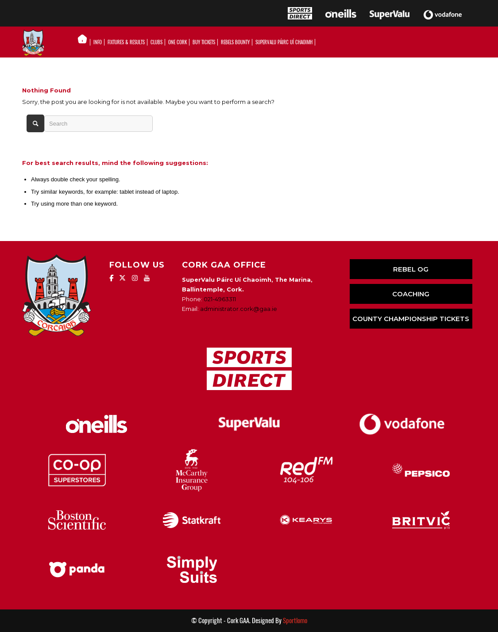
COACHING (410, 294)
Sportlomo (295, 620)
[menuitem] (85, 42)
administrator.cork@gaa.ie (238, 308)
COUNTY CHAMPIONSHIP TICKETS (410, 318)
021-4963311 (220, 299)
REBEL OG (411, 269)
